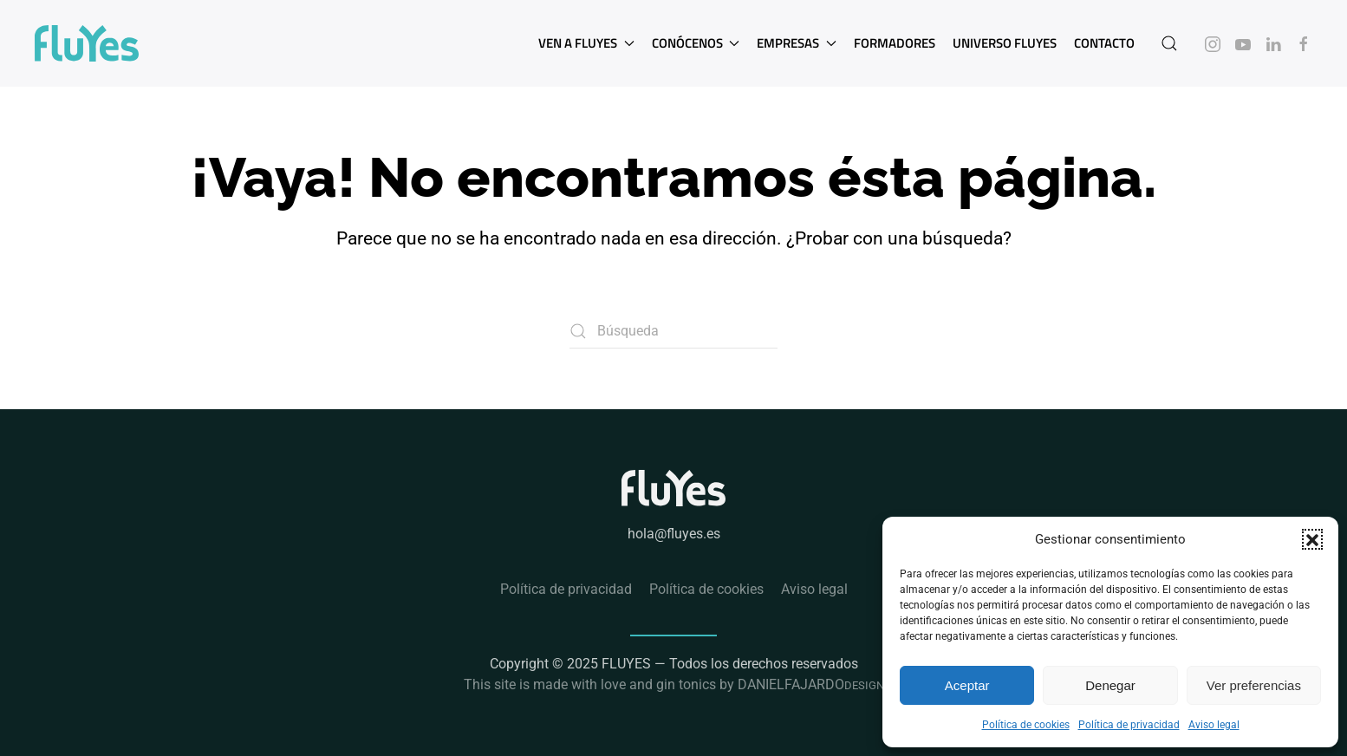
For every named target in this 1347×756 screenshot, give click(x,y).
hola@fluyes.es (674, 533)
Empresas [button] (796, 43)
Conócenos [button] (696, 43)
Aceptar (967, 685)
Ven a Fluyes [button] (586, 43)
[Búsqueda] (673, 331)
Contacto (1104, 43)
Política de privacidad (1129, 725)
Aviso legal (1214, 725)
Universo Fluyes (1005, 43)
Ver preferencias (1254, 685)
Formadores (894, 43)
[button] (1312, 539)
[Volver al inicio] (87, 43)
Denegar (1110, 685)
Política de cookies (1026, 725)
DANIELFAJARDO (811, 684)
